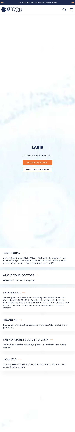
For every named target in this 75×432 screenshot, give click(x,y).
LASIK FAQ (12, 359)
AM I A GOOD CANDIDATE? (37, 169)
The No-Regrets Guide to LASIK (28, 339)
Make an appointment (37, 162)
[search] (64, 10)
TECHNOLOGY (14, 292)
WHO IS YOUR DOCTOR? (21, 275)
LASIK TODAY (14, 253)
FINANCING (12, 320)
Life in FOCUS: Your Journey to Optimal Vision (37, 3)
